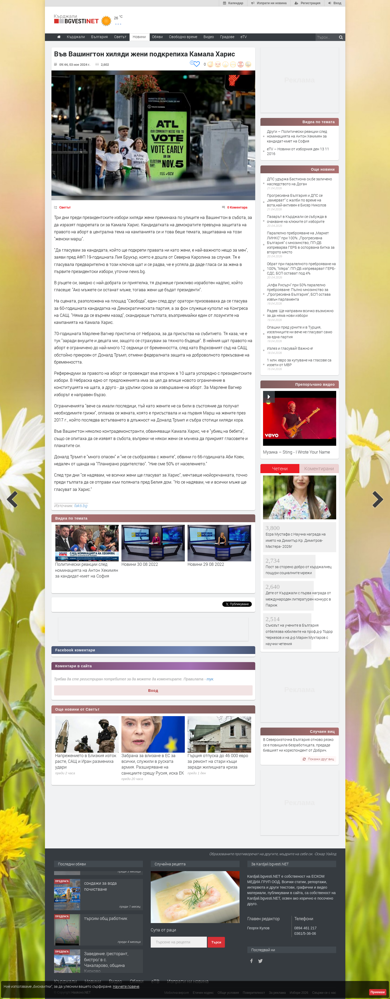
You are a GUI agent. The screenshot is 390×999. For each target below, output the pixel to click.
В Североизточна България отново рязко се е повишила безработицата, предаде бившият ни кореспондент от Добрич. (298, 745)
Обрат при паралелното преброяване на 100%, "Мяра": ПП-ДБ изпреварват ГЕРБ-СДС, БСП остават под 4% (301, 268)
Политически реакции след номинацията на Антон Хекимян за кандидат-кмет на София (152, 570)
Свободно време (183, 36)
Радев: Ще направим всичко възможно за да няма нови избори (300, 313)
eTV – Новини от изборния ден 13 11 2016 (298, 151)
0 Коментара (237, 207)
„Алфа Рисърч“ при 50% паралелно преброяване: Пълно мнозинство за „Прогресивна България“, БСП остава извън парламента (299, 292)
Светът (65, 207)
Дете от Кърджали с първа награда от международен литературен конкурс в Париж (298, 599)
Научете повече (126, 986)
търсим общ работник (105, 945)
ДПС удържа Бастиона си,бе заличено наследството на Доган (299, 181)
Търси (216, 942)
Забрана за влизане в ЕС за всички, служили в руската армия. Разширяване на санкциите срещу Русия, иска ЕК (219, 764)
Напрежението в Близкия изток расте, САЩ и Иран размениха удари (152, 761)
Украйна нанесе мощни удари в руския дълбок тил (85, 758)
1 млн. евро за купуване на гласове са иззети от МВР (299, 362)
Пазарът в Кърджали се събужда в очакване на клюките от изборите (297, 219)
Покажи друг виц (318, 759)
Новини (139, 36)
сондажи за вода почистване (100, 913)
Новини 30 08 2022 (206, 564)
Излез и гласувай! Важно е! (290, 348)
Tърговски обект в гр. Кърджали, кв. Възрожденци (105, 881)
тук (210, 679)
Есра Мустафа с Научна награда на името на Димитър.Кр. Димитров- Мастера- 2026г (296, 540)
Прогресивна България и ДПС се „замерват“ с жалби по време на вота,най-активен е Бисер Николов (296, 200)
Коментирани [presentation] (319, 468)
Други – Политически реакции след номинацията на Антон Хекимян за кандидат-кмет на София (297, 136)
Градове (227, 36)
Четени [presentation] (280, 468)
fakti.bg (80, 505)
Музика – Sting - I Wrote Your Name (296, 452)
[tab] (280, 470)
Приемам (378, 992)
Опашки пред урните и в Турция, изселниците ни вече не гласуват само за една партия (299, 332)
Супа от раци (163, 929)
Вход (153, 690)
